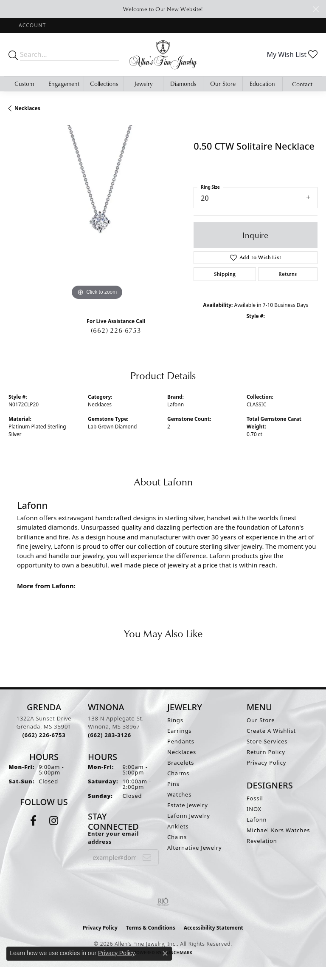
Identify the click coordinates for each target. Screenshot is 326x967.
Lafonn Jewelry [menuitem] (188, 816)
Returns (287, 274)
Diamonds (183, 83)
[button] (31, 25)
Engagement (63, 83)
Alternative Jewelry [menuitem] (194, 847)
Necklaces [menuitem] (181, 752)
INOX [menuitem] (254, 809)
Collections (104, 83)
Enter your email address (113, 838)
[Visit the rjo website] (163, 902)
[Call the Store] (44, 735)
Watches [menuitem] (179, 794)
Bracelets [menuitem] (180, 762)
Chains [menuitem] (177, 837)
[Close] (315, 9)
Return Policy (266, 752)
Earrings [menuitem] (179, 730)
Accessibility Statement (213, 927)
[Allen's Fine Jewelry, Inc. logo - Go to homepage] (163, 54)
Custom (24, 83)
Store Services (267, 741)
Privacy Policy (266, 762)
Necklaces (27, 108)
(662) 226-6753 (116, 330)
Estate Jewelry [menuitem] (187, 805)
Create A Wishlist (271, 730)
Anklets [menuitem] (178, 826)
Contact (302, 84)
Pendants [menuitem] (180, 741)
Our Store (223, 83)
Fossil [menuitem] (255, 798)
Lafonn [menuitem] (257, 819)
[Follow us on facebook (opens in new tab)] (33, 821)
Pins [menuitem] (173, 784)
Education (262, 83)
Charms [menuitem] (178, 773)
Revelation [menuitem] (262, 841)
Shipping (224, 274)
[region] (96, 213)
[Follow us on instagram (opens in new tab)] (53, 821)
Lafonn (175, 404)
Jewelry (143, 83)
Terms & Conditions (150, 927)
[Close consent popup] (165, 953)
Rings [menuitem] (175, 720)
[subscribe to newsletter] (147, 857)
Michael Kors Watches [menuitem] (278, 830)
